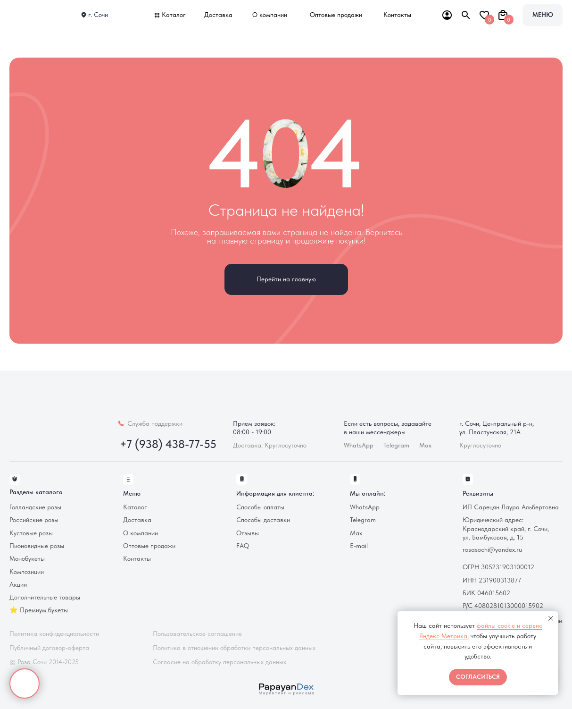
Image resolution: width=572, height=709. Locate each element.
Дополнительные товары (44, 597)
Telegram (363, 520)
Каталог (174, 15)
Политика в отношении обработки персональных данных (234, 648)
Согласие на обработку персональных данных (219, 662)
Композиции (26, 572)
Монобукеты (27, 559)
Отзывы (247, 533)
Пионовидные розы (36, 546)
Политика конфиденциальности (54, 634)
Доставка (218, 15)
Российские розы (33, 520)
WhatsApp (365, 507)
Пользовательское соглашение (197, 634)
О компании (269, 15)
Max (425, 445)
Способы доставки (263, 520)
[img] (37, 15)
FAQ (242, 546)
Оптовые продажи (336, 15)
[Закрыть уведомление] (550, 618)
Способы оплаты (260, 507)
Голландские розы (35, 507)
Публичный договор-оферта (49, 648)
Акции (18, 585)
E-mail (359, 546)
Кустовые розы (31, 533)
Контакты (397, 15)
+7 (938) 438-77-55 (168, 444)
